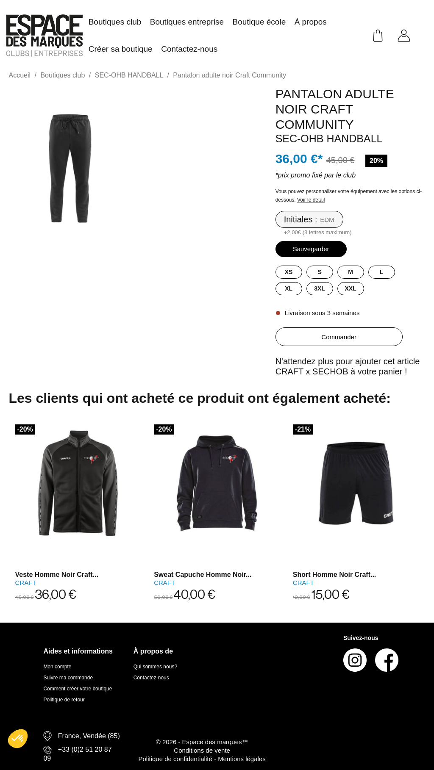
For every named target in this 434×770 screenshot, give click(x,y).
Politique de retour (63, 700)
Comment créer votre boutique (77, 689)
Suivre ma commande (68, 678)
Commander (338, 337)
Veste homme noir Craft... (56, 574)
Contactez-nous (151, 678)
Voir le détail (311, 200)
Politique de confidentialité (176, 758)
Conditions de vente (202, 750)
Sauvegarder (311, 248)
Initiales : (300, 219)
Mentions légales (242, 758)
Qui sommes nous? (155, 667)
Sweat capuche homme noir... (202, 574)
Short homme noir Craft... (334, 574)
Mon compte (57, 667)
